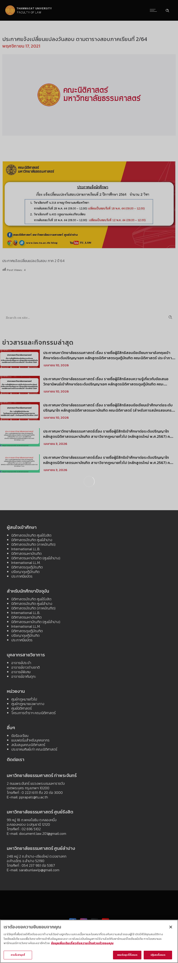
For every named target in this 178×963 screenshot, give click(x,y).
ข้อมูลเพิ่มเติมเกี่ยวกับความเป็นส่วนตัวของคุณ (82, 944)
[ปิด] (171, 928)
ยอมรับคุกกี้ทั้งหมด (127, 956)
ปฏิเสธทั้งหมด (157, 956)
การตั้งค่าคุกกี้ (18, 956)
